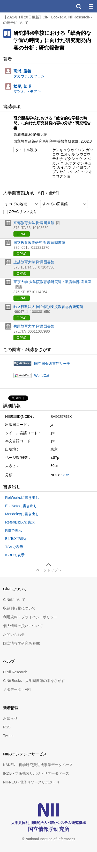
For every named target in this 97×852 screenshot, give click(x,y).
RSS (7, 727)
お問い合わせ (14, 634)
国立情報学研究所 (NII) (21, 643)
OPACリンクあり (20, 212)
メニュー (90, 6)
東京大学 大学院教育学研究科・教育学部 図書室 (52, 282)
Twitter (8, 736)
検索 (78, 6)
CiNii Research (15, 672)
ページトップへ (48, 570)
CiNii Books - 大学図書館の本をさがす (34, 681)
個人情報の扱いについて (23, 626)
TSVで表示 (14, 547)
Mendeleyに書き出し (22, 514)
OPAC (22, 234)
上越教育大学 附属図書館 (33, 262)
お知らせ (10, 718)
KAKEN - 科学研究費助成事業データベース (38, 765)
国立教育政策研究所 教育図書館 (39, 242)
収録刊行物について (19, 608)
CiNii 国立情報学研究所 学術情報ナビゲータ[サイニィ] (23, 6)
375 (66, 475)
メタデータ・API (17, 689)
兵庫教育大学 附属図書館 (33, 326)
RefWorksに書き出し (22, 497)
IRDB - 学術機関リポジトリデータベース (36, 773)
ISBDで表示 (15, 555)
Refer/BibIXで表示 (20, 522)
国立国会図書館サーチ (52, 363)
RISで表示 (13, 530)
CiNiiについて (14, 600)
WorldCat (41, 375)
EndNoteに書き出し (21, 506)
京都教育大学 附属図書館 (33, 223)
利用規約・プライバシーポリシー (30, 617)
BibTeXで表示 (16, 538)
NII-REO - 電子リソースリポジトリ (31, 782)
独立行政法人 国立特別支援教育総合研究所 (48, 307)
